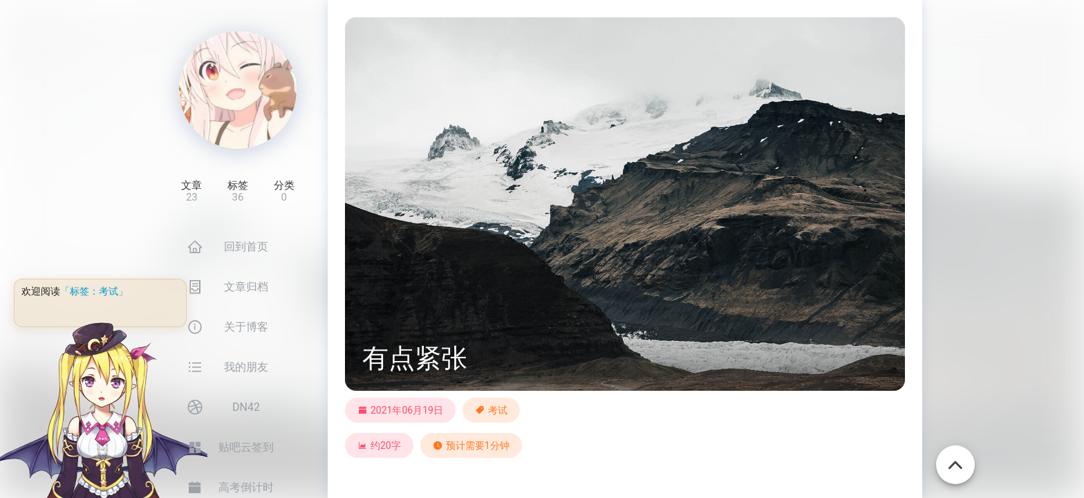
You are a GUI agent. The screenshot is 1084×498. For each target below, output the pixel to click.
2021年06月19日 (400, 410)
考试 (497, 410)
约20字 (379, 445)
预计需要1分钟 (471, 445)
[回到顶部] (955, 457)
